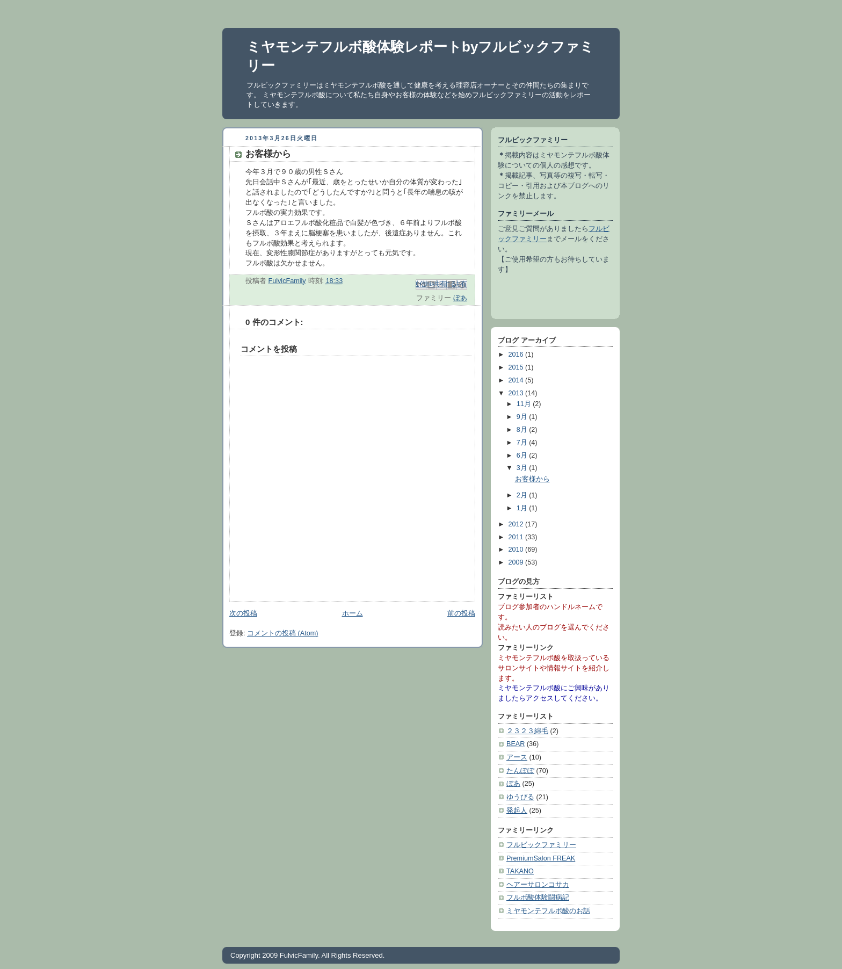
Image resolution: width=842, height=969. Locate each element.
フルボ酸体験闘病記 (537, 897)
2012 (517, 524)
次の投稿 (243, 613)
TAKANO (520, 871)
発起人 (516, 810)
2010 (517, 549)
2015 (517, 367)
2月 (523, 495)
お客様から (532, 479)
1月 (523, 508)
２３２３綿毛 (527, 731)
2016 (517, 354)
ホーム (352, 613)
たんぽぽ (520, 771)
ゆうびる (520, 797)
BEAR (515, 744)
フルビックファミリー (541, 845)
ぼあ (460, 298)
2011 (517, 537)
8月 (523, 429)
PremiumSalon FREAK (540, 858)
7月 (523, 442)
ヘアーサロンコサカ (537, 884)
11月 (525, 404)
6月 (523, 455)
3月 (523, 468)
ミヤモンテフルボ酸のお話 (548, 911)
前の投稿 (461, 613)
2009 (517, 562)
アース (516, 757)
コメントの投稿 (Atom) (282, 633)
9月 (523, 417)
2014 (517, 380)
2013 (517, 393)
